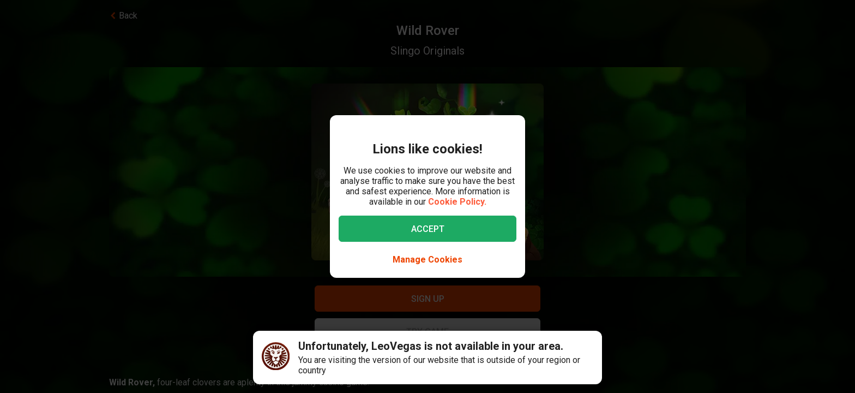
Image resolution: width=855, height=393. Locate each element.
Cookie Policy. (457, 201)
